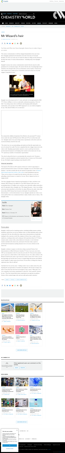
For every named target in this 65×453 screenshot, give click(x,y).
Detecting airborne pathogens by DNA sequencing (20, 316)
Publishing (51, 1)
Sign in (16, 367)
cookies (49, 449)
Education (56, 1)
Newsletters (8, 26)
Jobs (12, 26)
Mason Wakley (21, 320)
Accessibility (27, 438)
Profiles (12, 279)
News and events (21, 444)
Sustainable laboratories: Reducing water (7, 410)
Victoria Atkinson (36, 393)
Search (33, 13)
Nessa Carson (21, 341)
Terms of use (21, 438)
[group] (55, 23)
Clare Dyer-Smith (22, 394)
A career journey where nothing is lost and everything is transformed (7, 390)
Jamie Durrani (7, 321)
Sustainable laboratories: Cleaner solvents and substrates (35, 411)
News (3, 313)
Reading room (17, 26)
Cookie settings (9, 448)
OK (9, 445)
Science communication (21, 279)
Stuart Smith (6, 342)
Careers (3, 32)
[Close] (17, 430)
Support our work (56, 444)
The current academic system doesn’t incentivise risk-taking (7, 338)
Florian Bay (6, 394)
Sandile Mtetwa (36, 320)
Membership (61, 1)
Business (18, 313)
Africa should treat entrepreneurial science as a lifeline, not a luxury (35, 316)
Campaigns (29, 444)
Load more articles (22, 350)
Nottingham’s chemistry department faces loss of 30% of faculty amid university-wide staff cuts (7, 316)
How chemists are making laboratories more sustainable (21, 390)
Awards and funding (38, 444)
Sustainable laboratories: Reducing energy (21, 410)
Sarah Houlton (6, 39)
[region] (9, 440)
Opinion (31, 313)
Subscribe (15, 13)
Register (9, 13)
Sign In (4, 13)
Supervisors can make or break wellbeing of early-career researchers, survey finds (36, 338)
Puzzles (22, 26)
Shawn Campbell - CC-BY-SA (19, 92)
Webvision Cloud (61, 451)
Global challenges (47, 444)
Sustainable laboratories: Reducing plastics (35, 390)
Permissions (34, 438)
